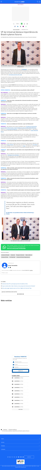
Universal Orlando (5, 255)
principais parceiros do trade (15, 74)
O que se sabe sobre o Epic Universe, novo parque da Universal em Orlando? (18, 286)
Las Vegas (35, 144)
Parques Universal (20, 255)
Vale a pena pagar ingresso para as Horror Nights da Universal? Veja (16, 288)
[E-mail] (10, 267)
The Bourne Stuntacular (31, 126)
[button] (15, 26)
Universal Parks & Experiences (23, 257)
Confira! (31, 270)
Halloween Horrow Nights (13, 155)
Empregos (3, 445)
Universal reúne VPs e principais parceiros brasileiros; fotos (14, 283)
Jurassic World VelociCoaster (7, 127)
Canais (2, 438)
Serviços (2, 442)
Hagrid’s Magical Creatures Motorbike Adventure (25, 127)
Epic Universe (10, 144)
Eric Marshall (12, 257)
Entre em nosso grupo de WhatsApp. (16, 248)
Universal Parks (4, 257)
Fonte (17, 23)
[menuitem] (20, 438)
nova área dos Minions (12, 129)
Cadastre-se (20, 370)
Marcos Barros (29, 255)
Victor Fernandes (16, 29)
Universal (13, 255)
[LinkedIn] (8, 267)
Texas (24, 146)
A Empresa (3, 449)
